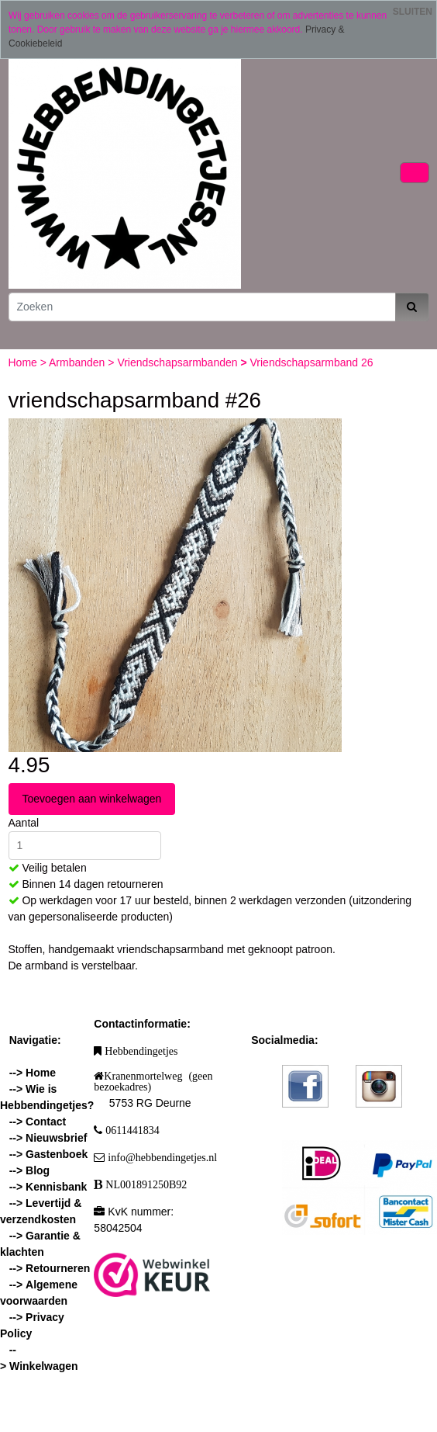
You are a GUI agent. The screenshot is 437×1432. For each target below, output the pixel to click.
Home (24, 362)
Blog (38, 1170)
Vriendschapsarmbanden (178, 362)
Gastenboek (57, 1154)
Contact (46, 1121)
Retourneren (58, 1268)
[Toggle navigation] (414, 172)
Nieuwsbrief (56, 1138)
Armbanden (78, 362)
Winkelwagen (43, 1366)
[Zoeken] (202, 307)
